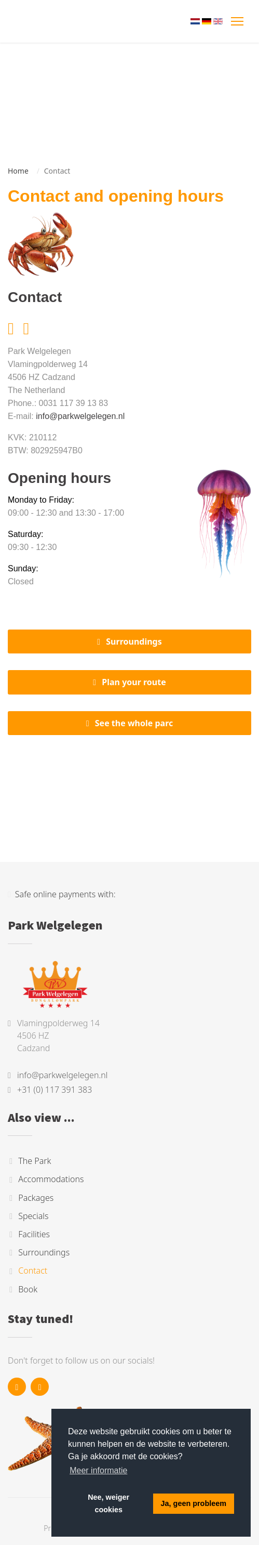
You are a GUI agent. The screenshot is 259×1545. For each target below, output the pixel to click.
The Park (34, 1161)
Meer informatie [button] (98, 1470)
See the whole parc (134, 723)
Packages (35, 1197)
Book (27, 1289)
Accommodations (51, 1179)
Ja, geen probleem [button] (193, 1503)
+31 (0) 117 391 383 (54, 1089)
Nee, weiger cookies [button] (108, 1503)
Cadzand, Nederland (129, 791)
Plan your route (134, 682)
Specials (33, 1216)
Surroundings (133, 641)
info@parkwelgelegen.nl (80, 416)
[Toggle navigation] (238, 21)
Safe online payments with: (62, 894)
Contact (32, 1271)
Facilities (34, 1234)
